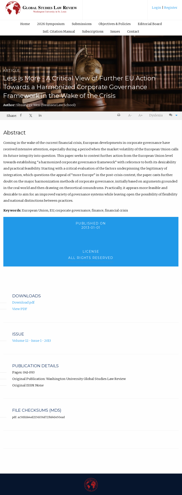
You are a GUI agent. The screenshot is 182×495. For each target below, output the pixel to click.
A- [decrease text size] (130, 115)
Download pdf (23, 302)
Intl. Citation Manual (59, 31)
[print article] (119, 115)
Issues (115, 31)
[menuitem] (165, 9)
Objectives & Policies (115, 24)
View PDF (19, 309)
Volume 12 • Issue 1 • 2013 (31, 341)
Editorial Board (150, 24)
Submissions (82, 24)
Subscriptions (92, 31)
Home (25, 24)
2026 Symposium (51, 24)
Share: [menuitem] (12, 116)
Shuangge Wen (46, 105)
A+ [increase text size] (141, 115)
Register (170, 8)
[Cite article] (172, 115)
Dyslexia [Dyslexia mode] (156, 115)
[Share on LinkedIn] (40, 116)
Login (157, 8)
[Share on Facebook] (21, 116)
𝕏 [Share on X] (30, 115)
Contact (133, 31)
